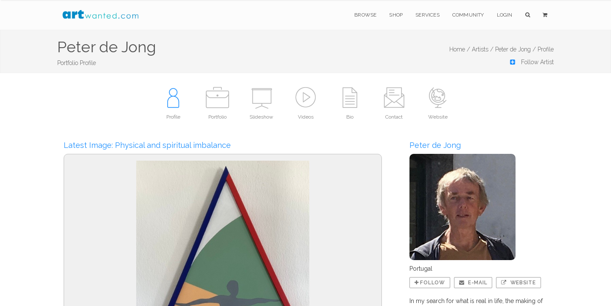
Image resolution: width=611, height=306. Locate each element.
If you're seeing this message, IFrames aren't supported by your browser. (305, 153)
